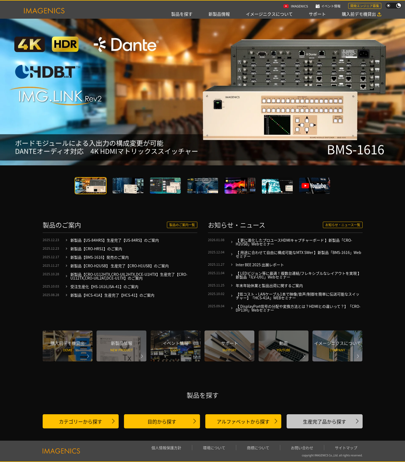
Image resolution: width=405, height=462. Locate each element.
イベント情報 (330, 6)
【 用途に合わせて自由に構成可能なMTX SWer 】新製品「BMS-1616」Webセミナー (298, 254)
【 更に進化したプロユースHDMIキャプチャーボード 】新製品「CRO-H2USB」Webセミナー (294, 241)
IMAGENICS (299, 6)
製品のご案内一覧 (182, 224)
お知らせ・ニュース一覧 (342, 224)
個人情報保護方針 (166, 447)
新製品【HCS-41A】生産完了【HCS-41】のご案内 (112, 295)
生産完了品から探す (324, 421)
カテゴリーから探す (80, 421)
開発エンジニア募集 (364, 5)
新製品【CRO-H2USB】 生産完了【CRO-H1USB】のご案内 (119, 265)
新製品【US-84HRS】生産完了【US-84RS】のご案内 (114, 240)
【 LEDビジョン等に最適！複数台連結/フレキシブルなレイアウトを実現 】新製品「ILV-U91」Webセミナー (298, 275)
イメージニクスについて (269, 14)
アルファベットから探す (243, 421)
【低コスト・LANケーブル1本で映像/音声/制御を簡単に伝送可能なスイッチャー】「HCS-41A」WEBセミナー (297, 295)
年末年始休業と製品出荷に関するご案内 (269, 285)
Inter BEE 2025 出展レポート (260, 264)
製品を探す (182, 14)
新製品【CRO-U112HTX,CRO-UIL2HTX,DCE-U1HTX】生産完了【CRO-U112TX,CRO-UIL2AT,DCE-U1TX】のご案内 (128, 276)
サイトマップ (346, 447)
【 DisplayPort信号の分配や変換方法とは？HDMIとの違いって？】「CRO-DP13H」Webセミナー (298, 308)
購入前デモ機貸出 (359, 14)
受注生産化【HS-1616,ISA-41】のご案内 (104, 286)
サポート (317, 14)
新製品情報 (219, 14)
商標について (258, 447)
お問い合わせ (302, 447)
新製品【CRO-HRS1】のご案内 (96, 248)
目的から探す (161, 421)
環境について (214, 447)
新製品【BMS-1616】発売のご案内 (99, 257)
